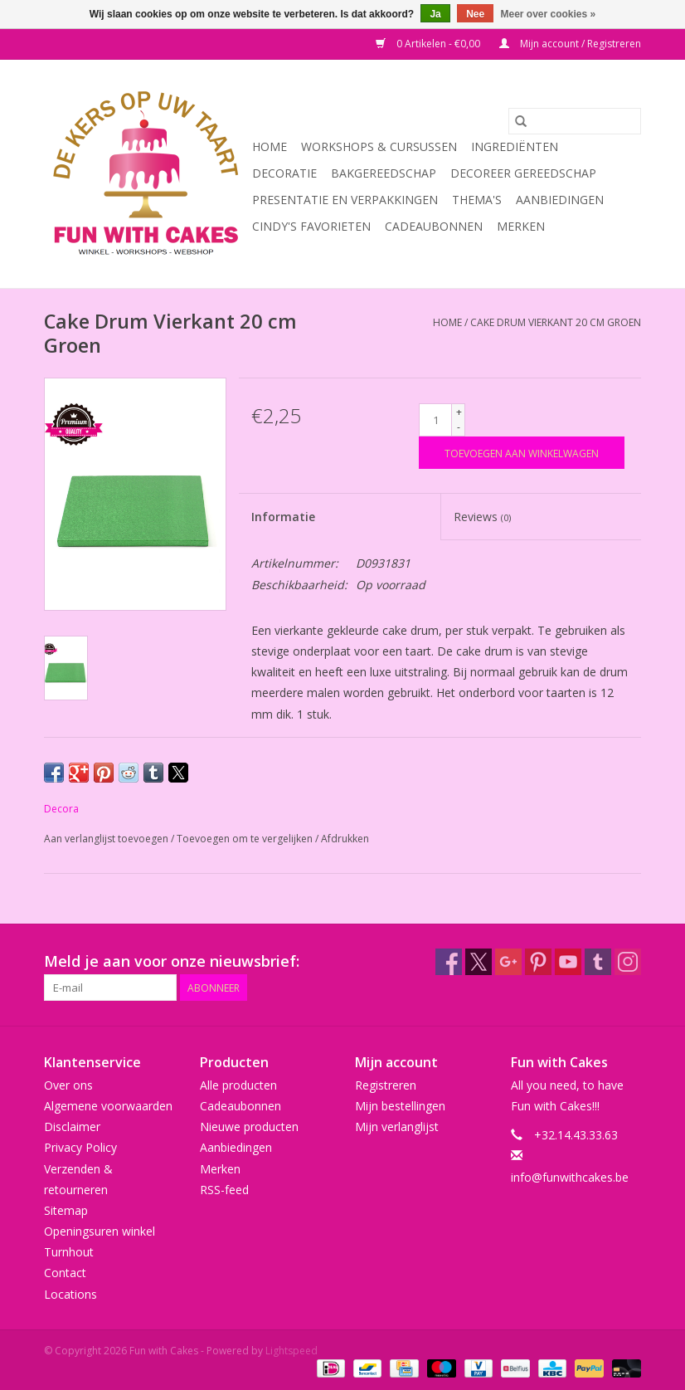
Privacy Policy (80, 1147)
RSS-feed (224, 1189)
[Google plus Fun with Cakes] (508, 962)
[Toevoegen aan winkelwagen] (521, 453)
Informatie (283, 516)
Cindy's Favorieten (311, 226)
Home (269, 146)
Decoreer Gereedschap (523, 173)
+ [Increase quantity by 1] (459, 412)
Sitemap (66, 1210)
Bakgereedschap (383, 173)
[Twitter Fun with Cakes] (478, 962)
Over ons (68, 1085)
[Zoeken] (574, 121)
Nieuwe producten (249, 1126)
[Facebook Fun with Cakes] (448, 962)
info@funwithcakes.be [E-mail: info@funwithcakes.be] (570, 1177)
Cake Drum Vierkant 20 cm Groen (555, 322)
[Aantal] (435, 420)
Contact (65, 1272)
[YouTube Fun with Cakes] (568, 962)
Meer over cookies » (548, 14)
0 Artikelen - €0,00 (429, 44)
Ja (435, 14)
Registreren (385, 1085)
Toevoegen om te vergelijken (246, 839)
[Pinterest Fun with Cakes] (538, 962)
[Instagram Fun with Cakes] (628, 962)
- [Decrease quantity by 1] (458, 427)
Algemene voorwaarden (108, 1106)
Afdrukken (345, 839)
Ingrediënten (514, 146)
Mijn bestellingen (400, 1106)
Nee (475, 14)
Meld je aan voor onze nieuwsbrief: (171, 961)
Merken (521, 226)
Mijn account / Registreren (570, 44)
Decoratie (284, 173)
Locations (70, 1294)
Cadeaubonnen (434, 226)
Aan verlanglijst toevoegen (107, 839)
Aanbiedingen (560, 199)
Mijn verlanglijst (397, 1126)
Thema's (477, 199)
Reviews (482, 516)
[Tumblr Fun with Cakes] (598, 962)
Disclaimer (72, 1126)
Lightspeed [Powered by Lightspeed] (291, 1351)
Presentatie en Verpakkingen (345, 199)
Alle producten (238, 1085)
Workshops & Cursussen (379, 146)
